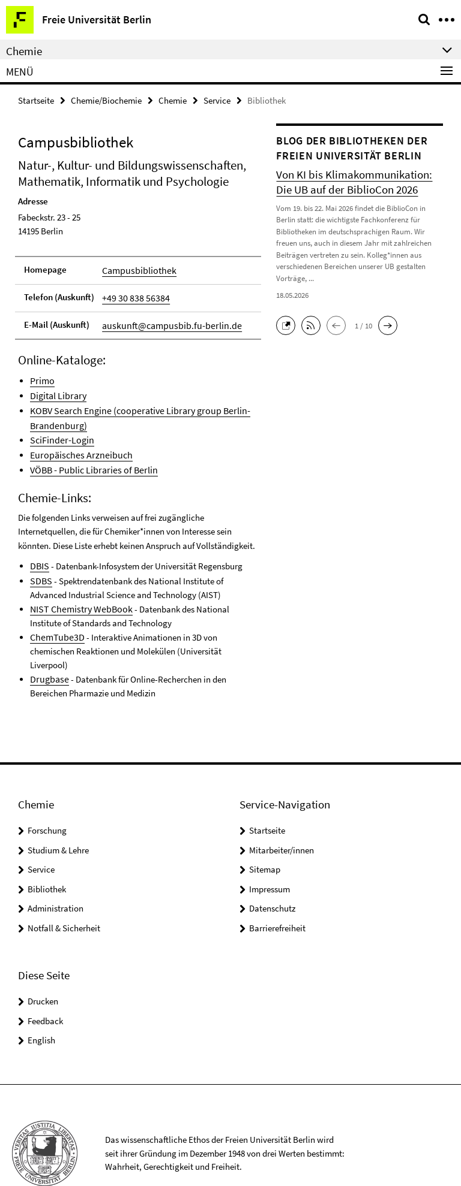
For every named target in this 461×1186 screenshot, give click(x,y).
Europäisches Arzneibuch (76, 442)
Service (216, 99)
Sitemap (264, 833)
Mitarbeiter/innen (281, 814)
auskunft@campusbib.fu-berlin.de (165, 320)
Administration (55, 872)
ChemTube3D (54, 616)
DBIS (39, 549)
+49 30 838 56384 (132, 294)
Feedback (45, 985)
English (41, 1004)
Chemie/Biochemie (106, 99)
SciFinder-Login (59, 428)
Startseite (36, 99)
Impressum (269, 853)
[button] (288, 322)
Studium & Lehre (58, 814)
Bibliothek (47, 853)
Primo (41, 375)
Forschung (47, 794)
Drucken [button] (43, 965)
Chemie (172, 99)
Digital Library (56, 388)
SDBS (40, 562)
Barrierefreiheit (277, 892)
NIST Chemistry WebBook (77, 589)
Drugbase (47, 643)
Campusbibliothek (136, 268)
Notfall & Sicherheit (64, 892)
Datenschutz (272, 872)
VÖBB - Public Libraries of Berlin (89, 455)
